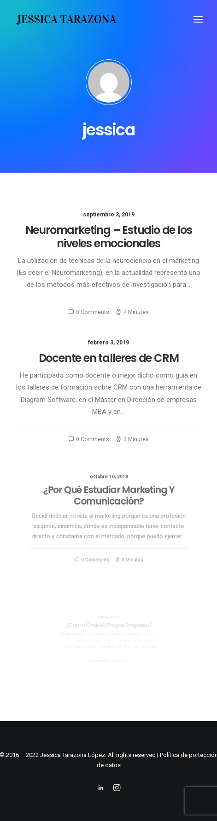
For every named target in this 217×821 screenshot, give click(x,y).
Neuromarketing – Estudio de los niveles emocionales (108, 236)
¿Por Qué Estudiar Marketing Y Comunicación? (108, 502)
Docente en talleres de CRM (109, 358)
